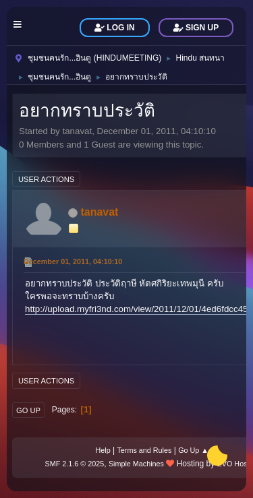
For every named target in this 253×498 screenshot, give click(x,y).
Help (103, 450)
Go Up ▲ (193, 450)
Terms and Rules (144, 450)
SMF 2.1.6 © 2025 (75, 464)
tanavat (99, 212)
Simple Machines (136, 464)
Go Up (28, 410)
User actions (46, 179)
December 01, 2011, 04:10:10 (73, 261)
